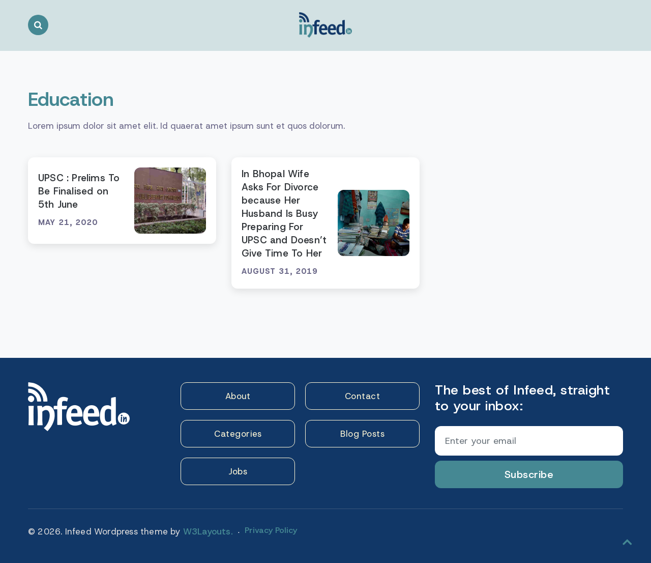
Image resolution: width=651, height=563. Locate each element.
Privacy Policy (271, 530)
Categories (237, 433)
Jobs (237, 471)
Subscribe (529, 474)
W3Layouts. (208, 531)
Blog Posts (362, 433)
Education (71, 99)
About (238, 396)
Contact (362, 396)
